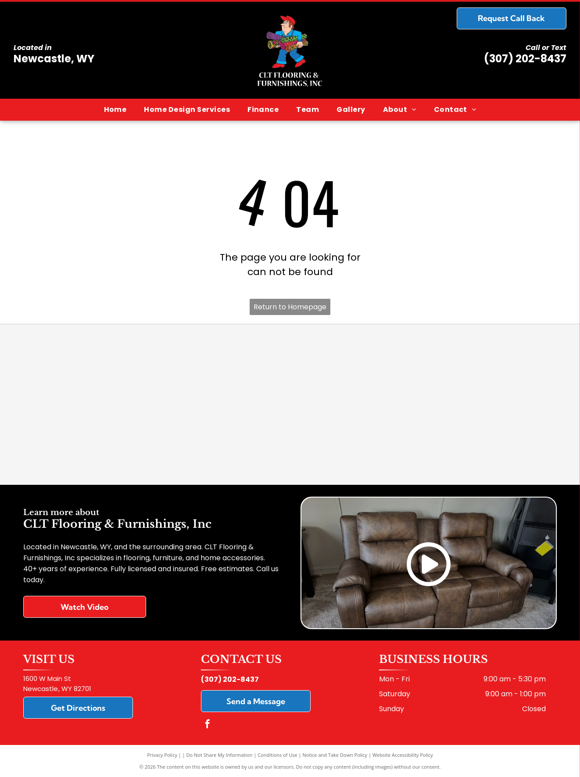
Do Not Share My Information (219, 755)
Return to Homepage (290, 307)
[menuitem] (115, 109)
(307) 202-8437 (525, 58)
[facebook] (207, 725)
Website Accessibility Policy (402, 755)
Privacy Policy (162, 755)
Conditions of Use (277, 755)
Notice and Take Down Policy (335, 755)
